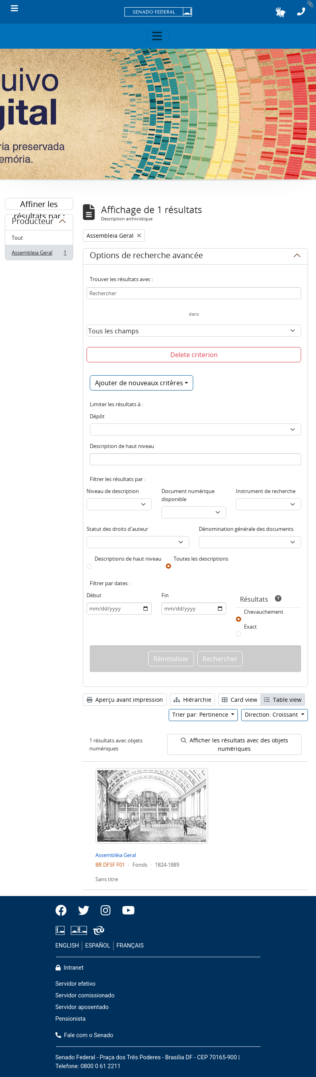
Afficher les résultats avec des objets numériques (234, 744)
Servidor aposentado (82, 1007)
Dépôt (97, 416)
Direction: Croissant (272, 714)
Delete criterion (194, 354)
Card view (239, 699)
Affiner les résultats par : (39, 204)
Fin (165, 595)
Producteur (33, 222)
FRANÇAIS (130, 945)
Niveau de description (113, 491)
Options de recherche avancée (146, 257)
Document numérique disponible (188, 495)
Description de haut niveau (122, 446)
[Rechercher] (194, 293)
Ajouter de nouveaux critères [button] (139, 382)
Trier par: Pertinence (201, 714)
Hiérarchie (192, 699)
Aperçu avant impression (125, 699)
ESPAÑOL (97, 945)
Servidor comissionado (85, 995)
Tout (17, 237)
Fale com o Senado (85, 1035)
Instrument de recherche (265, 491)
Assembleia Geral (38, 254)
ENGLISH (67, 945)
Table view (283, 699)
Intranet (70, 967)
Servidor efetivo (76, 983)
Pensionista (71, 1018)
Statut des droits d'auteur (117, 528)
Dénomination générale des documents (246, 528)
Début (94, 595)
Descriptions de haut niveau (128, 558)
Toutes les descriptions (200, 558)
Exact (250, 626)
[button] (280, 12)
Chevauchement (263, 611)
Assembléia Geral (115, 855)
